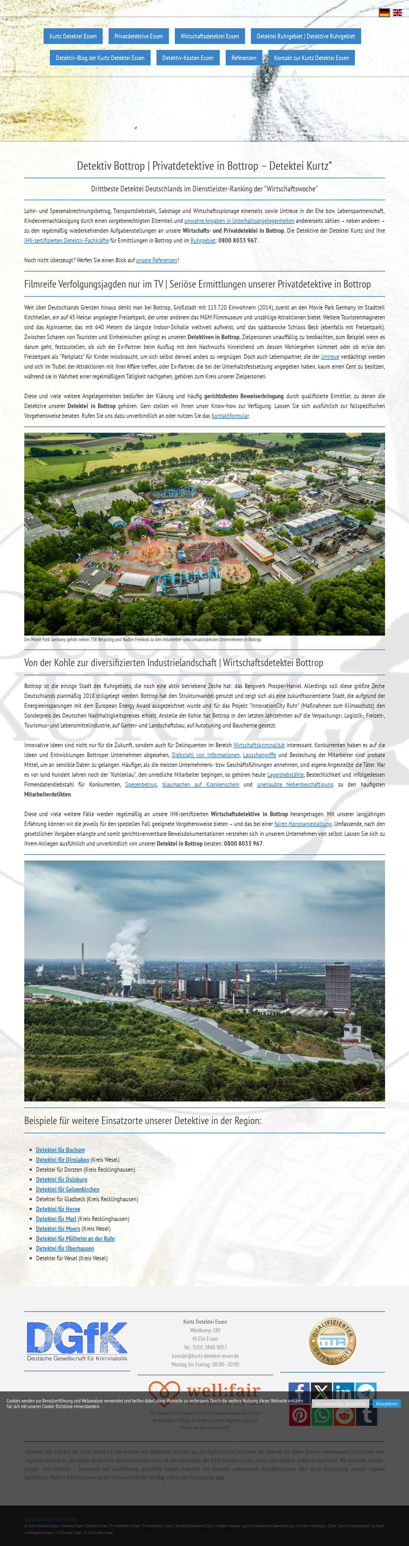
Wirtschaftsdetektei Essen (210, 36)
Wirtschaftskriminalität (259, 745)
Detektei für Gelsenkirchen (67, 1189)
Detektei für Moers (58, 1228)
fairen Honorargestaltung (303, 823)
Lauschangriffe (259, 755)
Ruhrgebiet (203, 240)
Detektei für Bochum (60, 1149)
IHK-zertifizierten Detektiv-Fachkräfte (66, 240)
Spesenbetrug (141, 784)
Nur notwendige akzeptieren (340, 1403)
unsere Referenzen (156, 260)
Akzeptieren (387, 1403)
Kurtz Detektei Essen (73, 36)
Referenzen (244, 58)
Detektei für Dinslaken (62, 1159)
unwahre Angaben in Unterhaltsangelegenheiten (239, 220)
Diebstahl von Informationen (205, 755)
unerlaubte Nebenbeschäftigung (295, 784)
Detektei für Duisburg (61, 1179)
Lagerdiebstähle (285, 774)
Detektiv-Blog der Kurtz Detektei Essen (100, 58)
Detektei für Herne (58, 1209)
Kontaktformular (230, 415)
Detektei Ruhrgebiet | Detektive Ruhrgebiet (306, 36)
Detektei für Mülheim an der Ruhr (75, 1238)
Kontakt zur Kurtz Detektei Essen (311, 58)
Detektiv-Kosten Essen (188, 58)
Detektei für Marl (56, 1218)
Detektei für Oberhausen (65, 1248)
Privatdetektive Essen (138, 36)
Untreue (330, 356)
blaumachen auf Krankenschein (200, 784)
